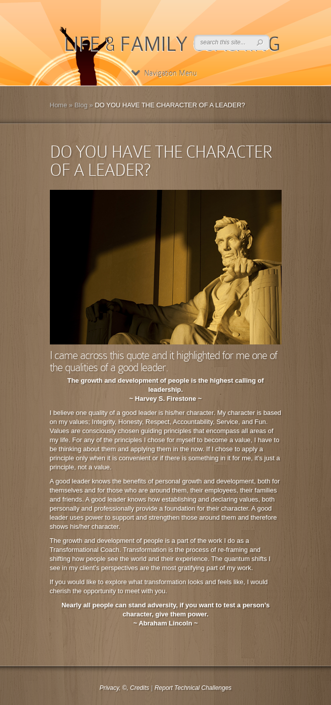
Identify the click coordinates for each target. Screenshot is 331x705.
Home (59, 105)
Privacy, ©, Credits (124, 687)
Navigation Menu (163, 73)
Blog (81, 105)
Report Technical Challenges (193, 687)
